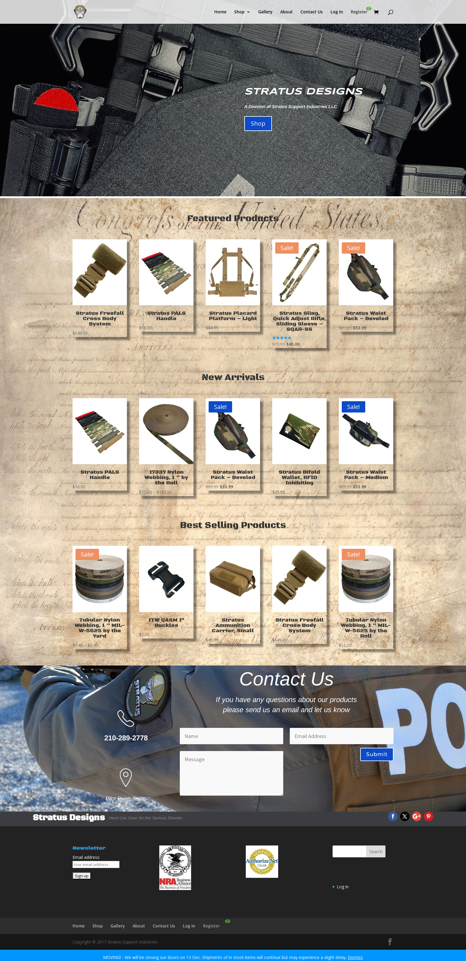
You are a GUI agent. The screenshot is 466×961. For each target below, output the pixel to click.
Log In (336, 12)
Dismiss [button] (355, 957)
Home (220, 12)
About (286, 12)
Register (359, 12)
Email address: (86, 857)
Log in (343, 886)
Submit (377, 754)
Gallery (265, 12)
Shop (239, 12)
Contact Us (311, 12)
